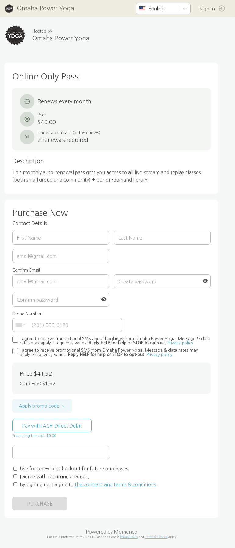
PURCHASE (39, 503)
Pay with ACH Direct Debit (52, 425)
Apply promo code (42, 406)
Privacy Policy (129, 536)
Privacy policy (180, 343)
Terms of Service (156, 536)
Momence (125, 531)
